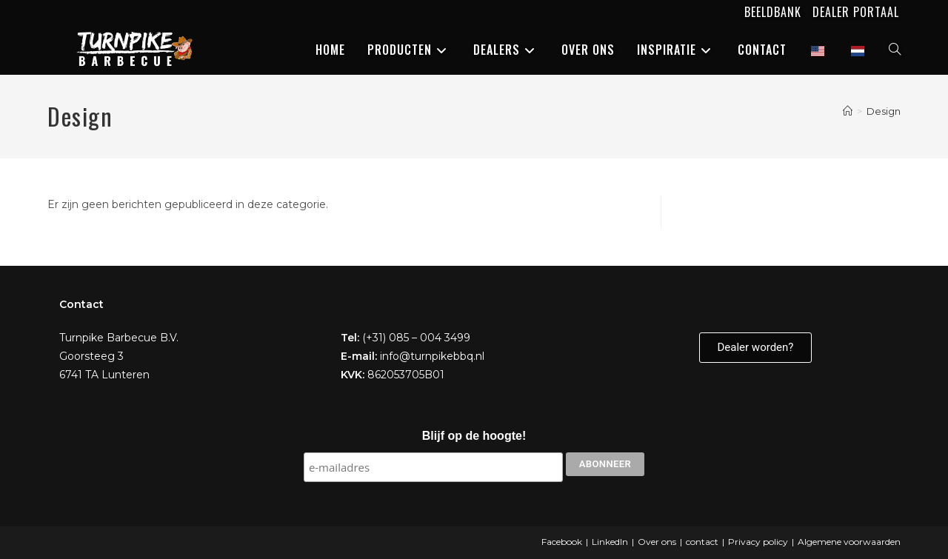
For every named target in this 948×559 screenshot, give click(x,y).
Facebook (561, 541)
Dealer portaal (855, 12)
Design (884, 111)
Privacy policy (758, 541)
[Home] (847, 111)
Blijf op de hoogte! (474, 435)
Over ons (657, 541)
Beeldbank (772, 12)
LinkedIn (610, 541)
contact (702, 541)
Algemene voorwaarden (849, 541)
